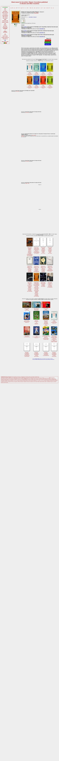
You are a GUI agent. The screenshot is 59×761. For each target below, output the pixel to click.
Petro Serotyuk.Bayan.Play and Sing (26, 309)
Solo (5, 8)
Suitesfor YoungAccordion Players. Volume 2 (36, 73)
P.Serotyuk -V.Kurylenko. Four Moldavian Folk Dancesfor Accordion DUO (46, 354)
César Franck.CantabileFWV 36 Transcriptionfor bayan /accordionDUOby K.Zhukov (50, 250)
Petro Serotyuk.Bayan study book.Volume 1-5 (27, 321)
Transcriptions (5, 15)
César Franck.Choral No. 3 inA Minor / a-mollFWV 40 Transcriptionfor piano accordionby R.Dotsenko (50, 268)
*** (5, 29)
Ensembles (5, 11)
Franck (25, 26)
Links (5, 34)
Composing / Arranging (5, 28)
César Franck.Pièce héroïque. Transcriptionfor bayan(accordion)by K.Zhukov (43, 284)
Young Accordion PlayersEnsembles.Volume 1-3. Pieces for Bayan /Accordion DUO (46, 338)
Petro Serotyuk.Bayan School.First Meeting (36, 309)
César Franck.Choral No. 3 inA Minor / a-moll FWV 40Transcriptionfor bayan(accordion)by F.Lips (43, 269)
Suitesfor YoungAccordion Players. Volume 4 (50, 73)
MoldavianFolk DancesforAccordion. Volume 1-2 (36, 322)
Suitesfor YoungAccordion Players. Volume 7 (43, 86)
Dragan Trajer (27, 183)
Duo (5, 9)
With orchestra (5, 12)
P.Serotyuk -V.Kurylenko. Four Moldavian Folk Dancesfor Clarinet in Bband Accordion (27, 354)
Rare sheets (5, 18)
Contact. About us (5, 37)
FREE (5, 19)
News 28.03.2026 (5, 32)
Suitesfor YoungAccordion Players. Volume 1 (30, 73)
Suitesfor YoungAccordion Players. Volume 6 (36, 86)
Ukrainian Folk (5, 20)
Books (5, 24)
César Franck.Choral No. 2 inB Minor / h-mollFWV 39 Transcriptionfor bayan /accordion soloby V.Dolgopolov (36, 269)
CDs (5, 23)
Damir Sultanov (34, 135)
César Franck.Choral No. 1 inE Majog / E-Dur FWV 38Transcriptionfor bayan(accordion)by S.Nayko (29, 269)
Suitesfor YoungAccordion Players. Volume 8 (50, 86)
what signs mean (5, 41)
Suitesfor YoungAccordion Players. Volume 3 (43, 73)
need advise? (48, 42)
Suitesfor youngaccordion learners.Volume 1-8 (54, 322)
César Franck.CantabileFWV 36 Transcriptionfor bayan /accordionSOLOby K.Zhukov (43, 250)
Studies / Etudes (5, 22)
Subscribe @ (5, 38)
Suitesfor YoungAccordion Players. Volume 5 (30, 86)
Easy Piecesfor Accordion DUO (27, 336)
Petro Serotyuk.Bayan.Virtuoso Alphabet (46, 309)
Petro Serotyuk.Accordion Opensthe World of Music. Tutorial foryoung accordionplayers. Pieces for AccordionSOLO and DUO (54, 339)
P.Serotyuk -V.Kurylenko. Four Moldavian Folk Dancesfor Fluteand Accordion (36, 354)
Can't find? (5, 26)
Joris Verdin (17, 91)
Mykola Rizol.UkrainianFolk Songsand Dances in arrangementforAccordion (46, 323)
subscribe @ (48, 44)
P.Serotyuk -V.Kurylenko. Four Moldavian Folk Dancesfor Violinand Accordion (54, 354)
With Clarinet (5, 16)
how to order (48, 40)
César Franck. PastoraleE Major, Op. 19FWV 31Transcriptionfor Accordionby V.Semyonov (50, 285)
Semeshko (41, 28)
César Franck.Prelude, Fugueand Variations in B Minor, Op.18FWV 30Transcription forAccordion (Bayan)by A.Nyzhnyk (36, 250)
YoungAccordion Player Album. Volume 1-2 (36, 337)
